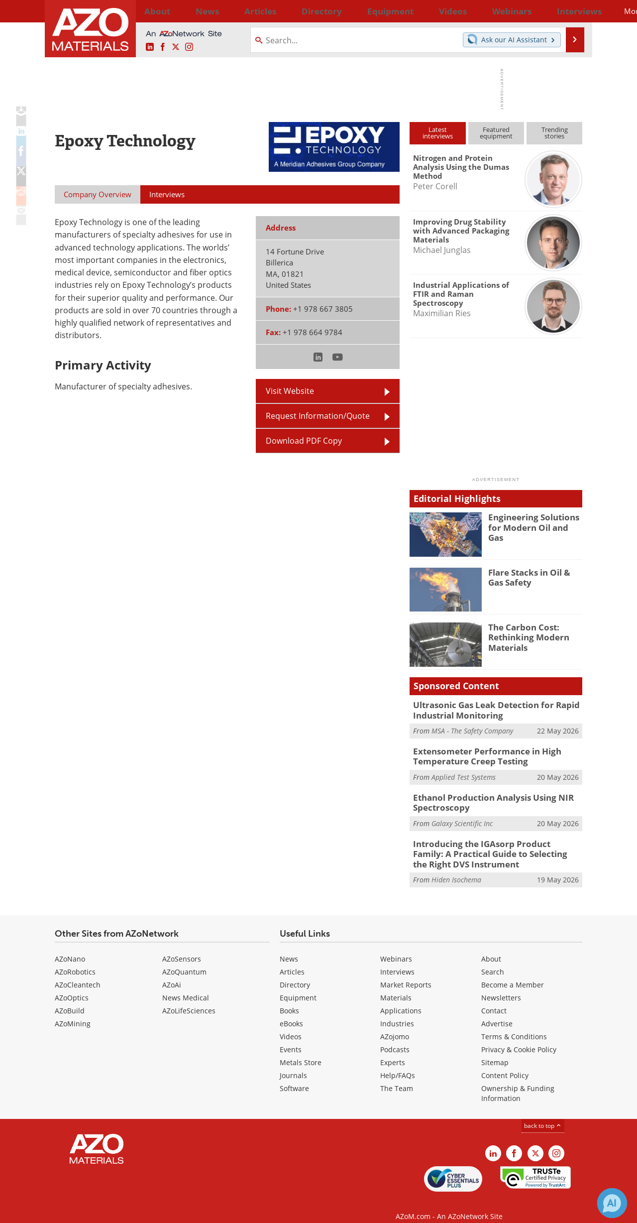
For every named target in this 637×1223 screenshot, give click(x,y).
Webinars (396, 948)
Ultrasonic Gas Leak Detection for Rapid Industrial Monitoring (488, 709)
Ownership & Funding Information (517, 1082)
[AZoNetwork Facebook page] (163, 47)
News (289, 948)
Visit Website (290, 390)
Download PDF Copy (304, 440)
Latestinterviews (438, 132)
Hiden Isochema (456, 869)
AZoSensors (181, 948)
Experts (392, 1051)
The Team (396, 1077)
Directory (292, 11)
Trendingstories (554, 132)
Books (289, 999)
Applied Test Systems (463, 772)
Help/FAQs (397, 1064)
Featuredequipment (496, 132)
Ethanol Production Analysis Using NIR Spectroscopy (484, 796)
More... (569, 11)
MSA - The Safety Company (472, 729)
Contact (494, 999)
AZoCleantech (78, 973)
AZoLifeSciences (188, 999)
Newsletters (501, 986)
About (491, 948)
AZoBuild (70, 999)
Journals (293, 1064)
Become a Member (512, 973)
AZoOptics (72, 986)
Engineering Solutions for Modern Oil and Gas (535, 521)
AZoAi (171, 973)
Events (291, 1038)
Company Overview (97, 194)
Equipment (298, 986)
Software (294, 1077)
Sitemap (495, 1051)
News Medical (185, 986)
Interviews (397, 961)
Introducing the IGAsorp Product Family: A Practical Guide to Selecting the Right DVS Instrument (492, 845)
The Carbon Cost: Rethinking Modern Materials (524, 636)
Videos (291, 1025)
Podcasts (395, 1038)
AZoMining (73, 1012)
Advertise (497, 1012)
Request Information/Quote (318, 415)
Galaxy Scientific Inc (462, 816)
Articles (292, 961)
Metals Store (300, 1051)
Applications (401, 999)
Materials (396, 986)
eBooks (291, 1012)
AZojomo (394, 1025)
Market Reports (405, 973)
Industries (397, 1012)
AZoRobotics (75, 961)
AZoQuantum (184, 961)
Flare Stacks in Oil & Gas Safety (533, 576)
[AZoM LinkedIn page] (150, 47)
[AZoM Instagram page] (189, 47)
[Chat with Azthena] (612, 1203)
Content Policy (505, 1064)
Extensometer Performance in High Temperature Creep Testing (479, 752)
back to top (543, 1114)
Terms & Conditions (514, 1025)
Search (492, 961)
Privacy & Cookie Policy (518, 1038)
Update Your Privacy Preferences (130, 1210)
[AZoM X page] (176, 47)
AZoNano (70, 948)
